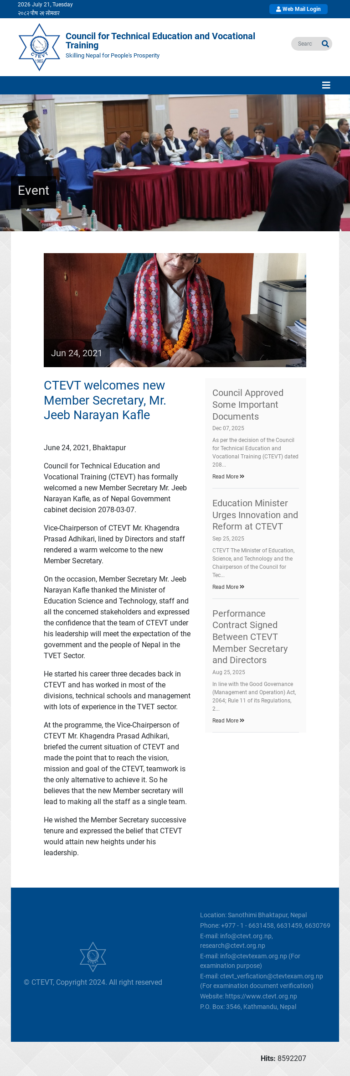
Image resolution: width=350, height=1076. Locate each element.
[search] (305, 44)
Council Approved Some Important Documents (247, 404)
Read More (228, 476)
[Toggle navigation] (326, 85)
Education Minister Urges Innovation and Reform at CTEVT (255, 515)
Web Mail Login (298, 9)
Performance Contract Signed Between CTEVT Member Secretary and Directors (250, 636)
